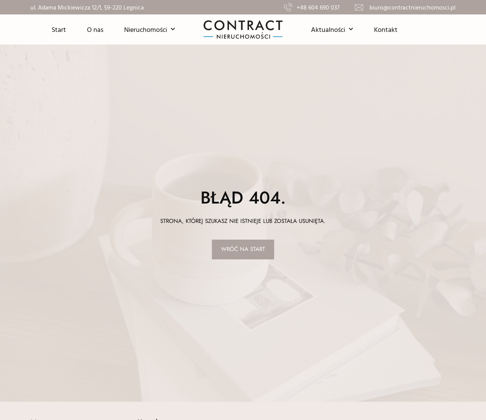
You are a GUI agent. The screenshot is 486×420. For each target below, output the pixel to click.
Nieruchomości (149, 29)
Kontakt (386, 29)
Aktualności (332, 29)
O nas (95, 29)
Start (59, 29)
